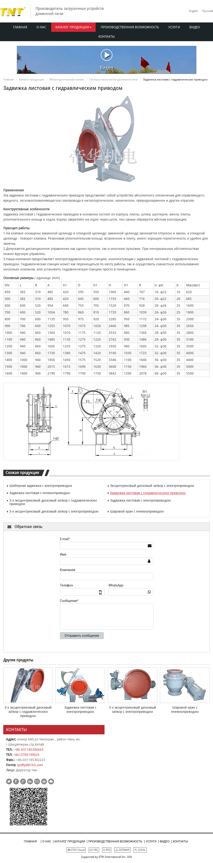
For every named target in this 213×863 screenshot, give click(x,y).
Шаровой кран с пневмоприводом (137, 511)
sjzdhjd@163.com (30, 765)
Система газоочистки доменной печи (113, 79)
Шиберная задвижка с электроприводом (40, 486)
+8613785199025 (26, 755)
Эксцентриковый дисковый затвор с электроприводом (152, 486)
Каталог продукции (31, 79)
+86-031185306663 (28, 749)
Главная (8, 79)
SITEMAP (122, 850)
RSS (106, 850)
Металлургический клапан (66, 79)
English (193, 11)
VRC (94, 850)
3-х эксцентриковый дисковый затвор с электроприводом (53, 511)
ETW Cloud (76, 850)
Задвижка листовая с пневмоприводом (39, 493)
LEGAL (140, 850)
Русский (207, 11)
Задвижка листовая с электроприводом (140, 500)
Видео (106, 59)
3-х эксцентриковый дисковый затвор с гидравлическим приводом (53, 502)
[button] (73, 27)
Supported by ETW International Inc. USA (106, 857)
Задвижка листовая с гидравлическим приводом (148, 493)
